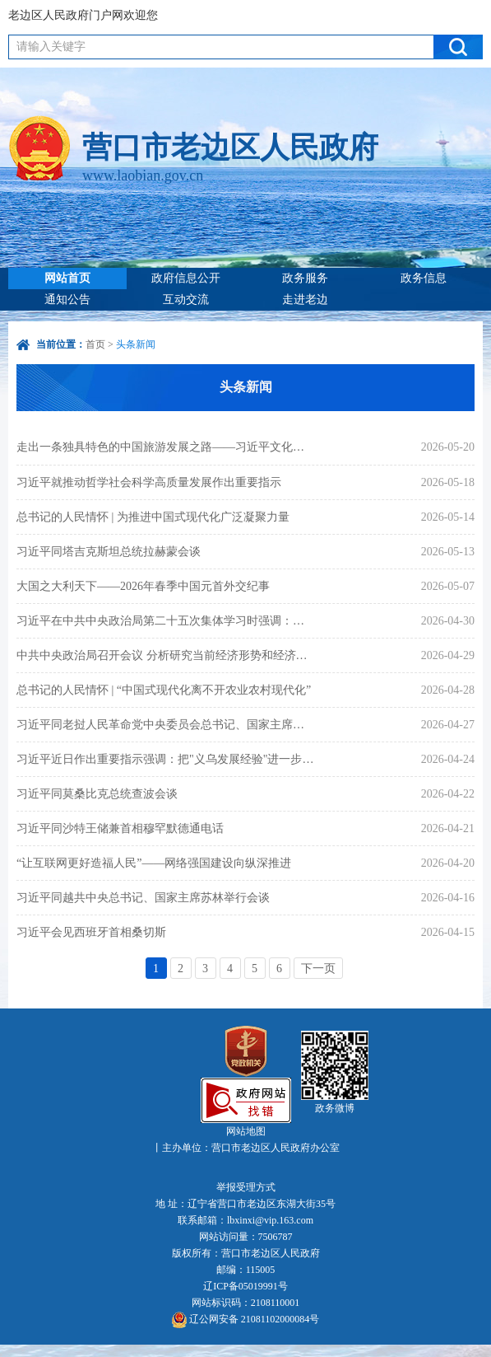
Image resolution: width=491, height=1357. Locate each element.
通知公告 (67, 299)
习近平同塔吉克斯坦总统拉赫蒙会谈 (108, 551)
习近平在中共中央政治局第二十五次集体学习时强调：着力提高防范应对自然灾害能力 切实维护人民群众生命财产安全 (165, 621)
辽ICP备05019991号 (245, 1286)
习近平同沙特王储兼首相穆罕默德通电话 (120, 828)
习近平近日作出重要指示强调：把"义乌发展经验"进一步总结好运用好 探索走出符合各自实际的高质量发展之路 (165, 759)
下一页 (318, 968)
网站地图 (246, 1131)
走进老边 (305, 299)
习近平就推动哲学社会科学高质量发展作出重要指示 (148, 482)
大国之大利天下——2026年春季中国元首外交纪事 (143, 586)
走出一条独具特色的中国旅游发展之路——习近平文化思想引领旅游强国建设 (165, 447)
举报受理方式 (246, 1187)
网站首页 (67, 278)
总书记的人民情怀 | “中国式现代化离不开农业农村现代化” (163, 690)
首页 (95, 344)
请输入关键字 (51, 46)
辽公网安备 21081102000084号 (246, 1320)
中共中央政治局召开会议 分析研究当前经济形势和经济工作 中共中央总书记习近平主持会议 (165, 655)
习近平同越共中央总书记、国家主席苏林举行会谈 (143, 897)
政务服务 (305, 278)
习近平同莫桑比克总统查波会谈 (97, 794)
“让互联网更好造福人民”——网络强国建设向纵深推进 (153, 863)
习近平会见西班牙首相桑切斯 (91, 932)
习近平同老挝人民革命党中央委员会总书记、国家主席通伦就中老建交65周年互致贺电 (165, 724)
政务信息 (424, 278)
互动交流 (186, 299)
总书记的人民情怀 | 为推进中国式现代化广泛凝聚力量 (153, 517)
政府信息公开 (185, 278)
